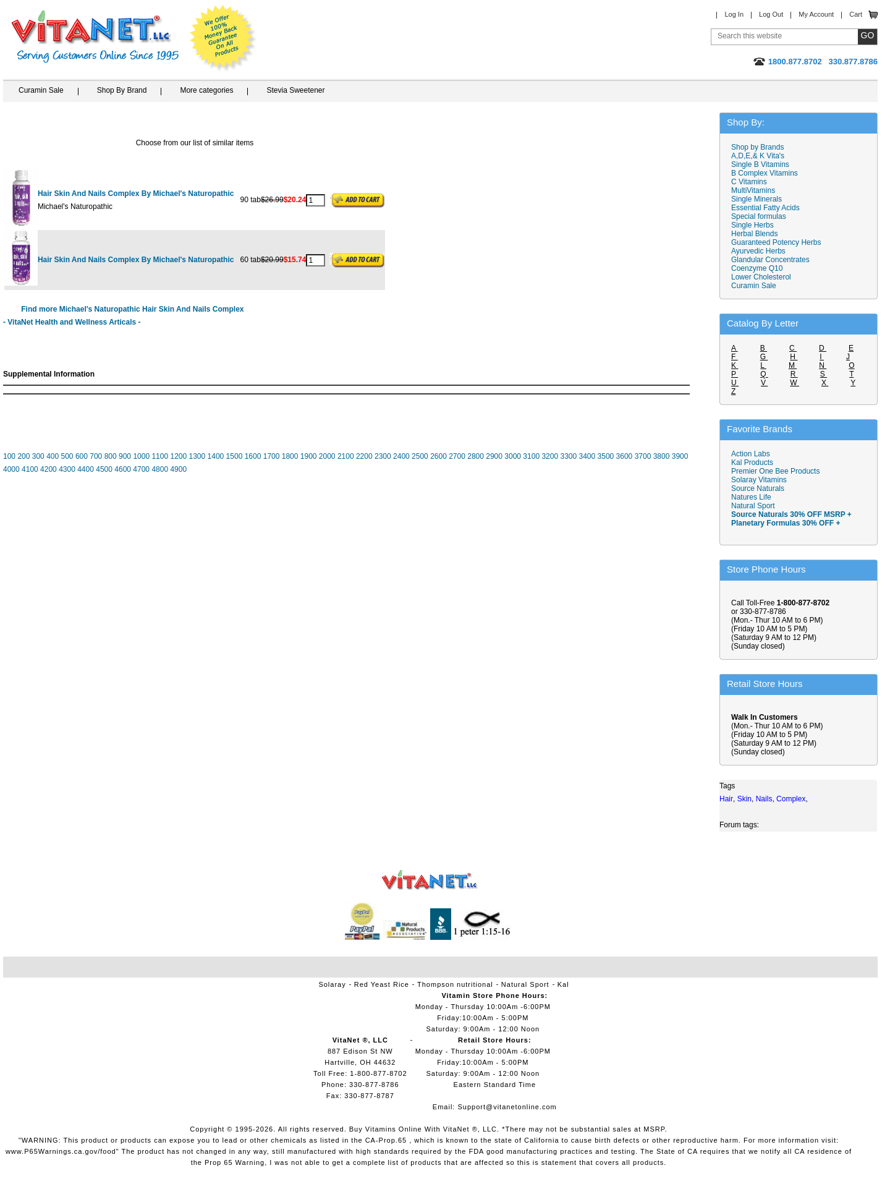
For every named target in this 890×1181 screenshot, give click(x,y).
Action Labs (750, 454)
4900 (178, 469)
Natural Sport (753, 505)
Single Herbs (752, 225)
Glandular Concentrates (770, 259)
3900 (680, 456)
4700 (141, 469)
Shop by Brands (760, 147)
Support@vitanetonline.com (506, 1107)
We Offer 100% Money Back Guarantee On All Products (223, 38)
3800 (661, 456)
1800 (290, 456)
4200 (48, 469)
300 (38, 456)
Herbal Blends (754, 233)
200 (23, 456)
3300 (568, 456)
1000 (141, 456)
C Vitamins (749, 181)
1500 (234, 456)
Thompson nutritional (455, 984)
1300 (197, 456)
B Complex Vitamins (764, 173)
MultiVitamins (753, 190)
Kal (563, 984)
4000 (11, 469)
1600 (253, 456)
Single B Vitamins (760, 164)
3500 (606, 456)
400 (52, 456)
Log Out (771, 14)
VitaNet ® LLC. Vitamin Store (430, 880)
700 (96, 456)
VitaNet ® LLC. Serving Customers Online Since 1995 (95, 37)
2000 (327, 456)
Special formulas (758, 216)
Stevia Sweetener (295, 90)
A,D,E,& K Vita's (757, 155)
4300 (67, 469)
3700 (643, 456)
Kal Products (752, 462)
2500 (420, 456)
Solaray (331, 984)
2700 (457, 456)
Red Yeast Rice (381, 984)
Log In (734, 14)
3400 (587, 456)
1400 (216, 456)
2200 (364, 456)
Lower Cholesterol (761, 277)
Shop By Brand (122, 90)
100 (9, 456)
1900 (308, 456)
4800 (159, 469)
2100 (345, 456)
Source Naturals (757, 488)
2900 (494, 456)
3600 (624, 456)
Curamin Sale (41, 90)
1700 (271, 456)
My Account (816, 14)
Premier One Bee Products (775, 471)
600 (81, 456)
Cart (855, 14)
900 (125, 456)
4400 (85, 469)
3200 (549, 456)
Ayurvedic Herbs (758, 251)
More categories (206, 90)
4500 (104, 469)
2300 (383, 456)
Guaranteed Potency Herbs (776, 242)
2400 (401, 456)
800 (110, 456)
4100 (30, 469)
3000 (512, 456)
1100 (159, 456)
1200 (178, 456)
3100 (531, 456)
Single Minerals (756, 199)
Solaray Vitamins (759, 479)
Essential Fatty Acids (765, 207)
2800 (475, 456)
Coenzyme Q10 (756, 268)
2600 (438, 456)
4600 (122, 469)
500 (67, 456)
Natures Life (751, 497)
